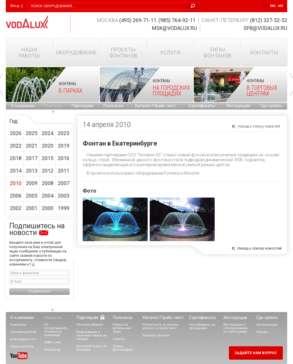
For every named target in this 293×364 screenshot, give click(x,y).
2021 (31, 146)
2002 (15, 208)
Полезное (113, 105)
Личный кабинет (89, 325)
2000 (47, 208)
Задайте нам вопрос (256, 353)
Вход (14, 6)
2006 (15, 196)
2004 (47, 196)
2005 (31, 196)
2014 (15, 171)
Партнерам (82, 105)
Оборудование (76, 52)
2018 (15, 158)
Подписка (52, 350)
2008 (47, 183)
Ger (280, 6)
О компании (23, 105)
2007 (63, 183)
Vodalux (27, 21)
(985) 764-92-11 (177, 20)
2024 (47, 133)
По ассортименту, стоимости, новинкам (56, 330)
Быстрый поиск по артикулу (91, 348)
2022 (15, 146)
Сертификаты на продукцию (202, 326)
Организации (266, 325)
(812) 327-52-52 (268, 20)
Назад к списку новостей (259, 126)
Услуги (170, 52)
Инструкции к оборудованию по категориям (235, 328)
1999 (63, 208)
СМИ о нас (52, 342)
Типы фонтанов (217, 52)
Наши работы (29, 52)
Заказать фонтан (155, 335)
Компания (18, 325)
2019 (63, 146)
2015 (47, 158)
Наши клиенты (22, 346)
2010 (15, 183)
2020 (47, 146)
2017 (31, 158)
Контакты (264, 52)
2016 (63, 158)
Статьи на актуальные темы (122, 328)
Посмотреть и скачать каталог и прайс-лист (160, 326)
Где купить (271, 105)
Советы (119, 339)
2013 (31, 171)
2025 (31, 133)
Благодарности (22, 339)
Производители (23, 332)
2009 (31, 183)
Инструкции (238, 105)
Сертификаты (201, 105)
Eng (273, 6)
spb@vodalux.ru (265, 28)
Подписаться (39, 291)
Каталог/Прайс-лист (155, 105)
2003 (63, 196)
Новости (53, 105)
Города (262, 332)
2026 (15, 133)
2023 (63, 133)
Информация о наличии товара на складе (91, 335)
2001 (31, 208)
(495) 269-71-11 (137, 20)
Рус (265, 6)
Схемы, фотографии (123, 348)
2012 (47, 171)
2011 (63, 171)
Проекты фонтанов (123, 52)
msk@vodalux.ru (174, 28)
